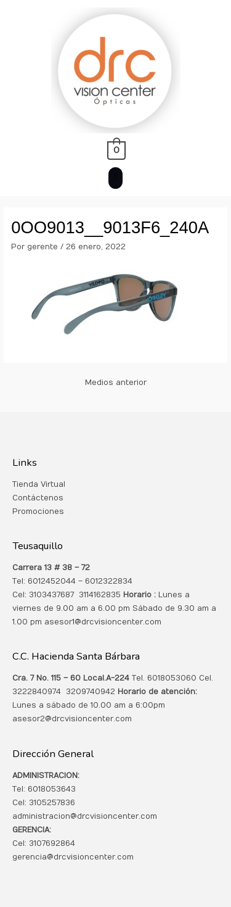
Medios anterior (116, 382)
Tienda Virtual (38, 484)
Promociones (38, 511)
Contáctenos (37, 498)
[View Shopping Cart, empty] (115, 150)
